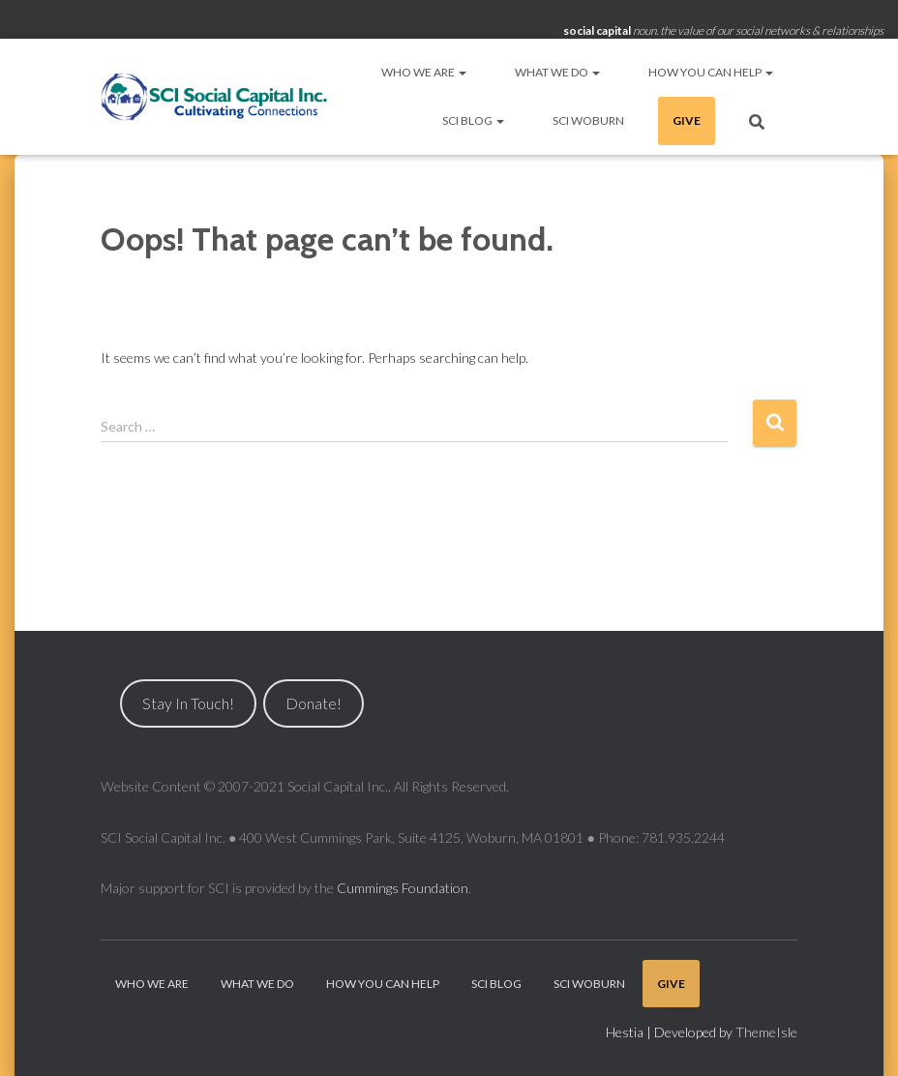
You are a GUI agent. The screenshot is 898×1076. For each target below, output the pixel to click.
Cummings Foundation (402, 888)
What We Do (557, 72)
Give (687, 120)
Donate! (313, 703)
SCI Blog (473, 120)
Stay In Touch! (188, 703)
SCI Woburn (588, 120)
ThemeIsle (766, 1032)
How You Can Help (710, 72)
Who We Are (423, 72)
